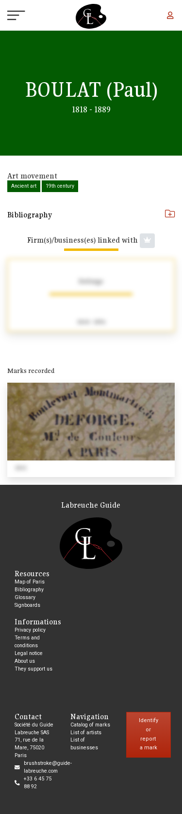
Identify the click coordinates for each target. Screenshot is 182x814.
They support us (33, 669)
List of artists (85, 732)
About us (25, 661)
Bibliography (91, 214)
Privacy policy (30, 630)
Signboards (27, 605)
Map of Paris (30, 582)
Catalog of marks (90, 725)
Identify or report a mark (148, 734)
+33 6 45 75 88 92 (37, 783)
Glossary (25, 597)
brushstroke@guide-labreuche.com (48, 767)
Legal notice (29, 653)
